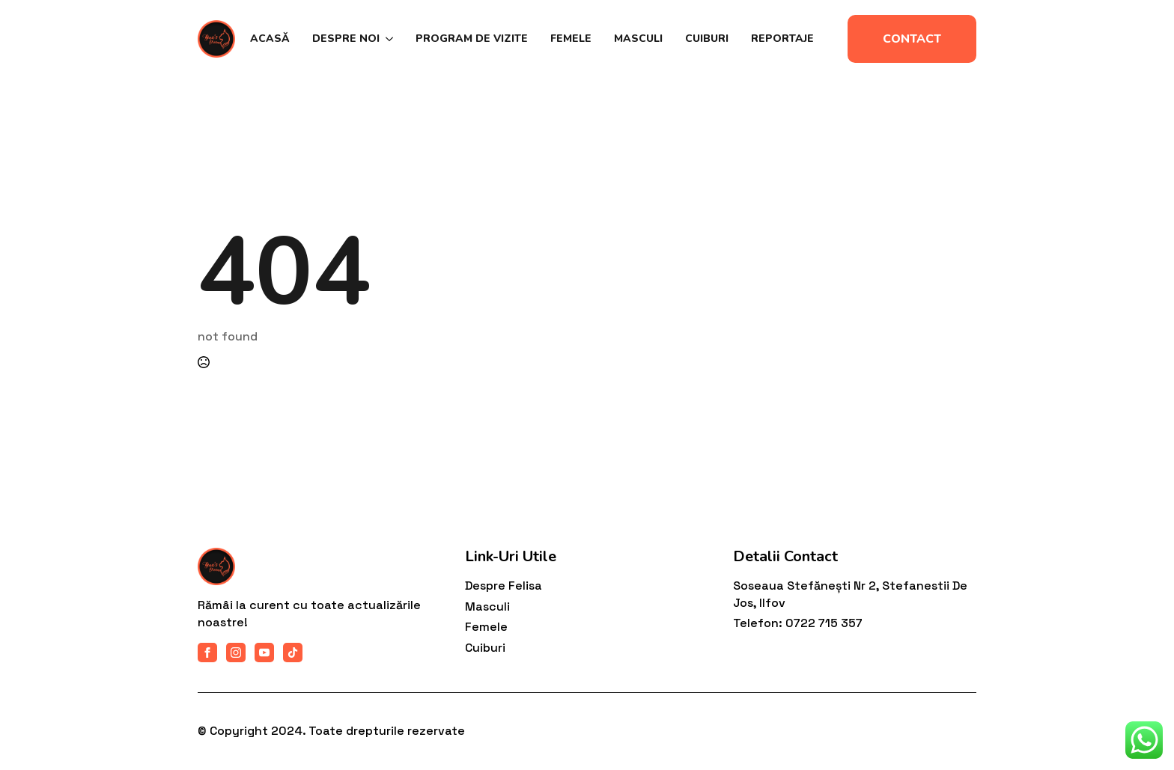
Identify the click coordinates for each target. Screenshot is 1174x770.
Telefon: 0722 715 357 (798, 623)
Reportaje (782, 38)
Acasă (270, 38)
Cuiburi (707, 38)
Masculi (638, 38)
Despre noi (346, 38)
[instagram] (236, 652)
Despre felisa (503, 585)
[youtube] (264, 652)
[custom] (292, 652)
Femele (570, 38)
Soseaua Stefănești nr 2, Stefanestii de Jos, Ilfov (850, 594)
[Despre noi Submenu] (386, 39)
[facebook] (207, 652)
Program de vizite (472, 38)
